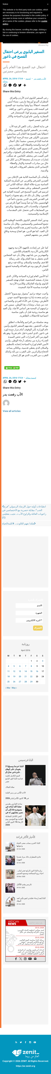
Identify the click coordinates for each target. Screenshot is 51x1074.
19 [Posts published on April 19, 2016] (14, 676)
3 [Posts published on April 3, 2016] (42, 661)
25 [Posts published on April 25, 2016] (8, 682)
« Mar (7, 688)
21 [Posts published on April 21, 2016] (25, 676)
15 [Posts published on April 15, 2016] (31, 671)
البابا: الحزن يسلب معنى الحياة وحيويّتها (28, 844)
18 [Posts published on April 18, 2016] (8, 676)
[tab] (16, 923)
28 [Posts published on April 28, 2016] (25, 682)
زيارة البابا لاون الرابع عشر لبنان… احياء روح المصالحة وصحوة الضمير (30, 872)
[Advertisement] (25, 562)
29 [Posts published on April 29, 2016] (31, 682)
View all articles (12, 411)
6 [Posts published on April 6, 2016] (19, 666)
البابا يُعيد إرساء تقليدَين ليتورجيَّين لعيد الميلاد (31, 899)
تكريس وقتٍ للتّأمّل (24, 884)
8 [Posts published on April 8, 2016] (31, 666)
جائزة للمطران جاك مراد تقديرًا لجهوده (29, 858)
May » (14, 688)
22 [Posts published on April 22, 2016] (31, 676)
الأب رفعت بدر (40, 79)
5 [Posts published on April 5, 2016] (14, 666)
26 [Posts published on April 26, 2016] (14, 682)
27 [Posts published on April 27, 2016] (20, 682)
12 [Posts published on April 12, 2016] (14, 671)
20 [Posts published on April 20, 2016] (20, 676)
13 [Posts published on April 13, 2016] (20, 671)
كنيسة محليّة (31, 378)
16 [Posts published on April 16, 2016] (37, 671)
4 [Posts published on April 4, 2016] (8, 666)
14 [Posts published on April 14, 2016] (25, 671)
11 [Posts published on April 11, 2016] (8, 671)
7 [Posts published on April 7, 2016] (25, 666)
